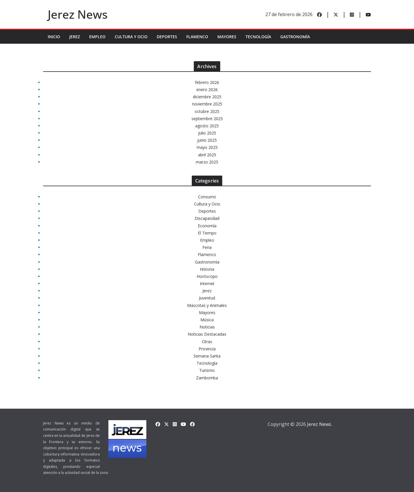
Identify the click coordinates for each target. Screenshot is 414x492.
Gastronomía (295, 36)
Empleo (97, 36)
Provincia (207, 348)
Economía (207, 225)
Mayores (226, 36)
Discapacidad (207, 218)
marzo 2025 (207, 162)
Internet (207, 283)
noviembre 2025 (207, 104)
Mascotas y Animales (207, 305)
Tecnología (258, 36)
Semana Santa (207, 356)
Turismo (207, 370)
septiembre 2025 (207, 118)
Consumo (207, 196)
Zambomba (207, 377)
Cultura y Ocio (131, 36)
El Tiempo (207, 233)
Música (207, 319)
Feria (207, 247)
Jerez (74, 36)
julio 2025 (207, 133)
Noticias (207, 327)
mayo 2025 (207, 147)
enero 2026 (207, 89)
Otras (207, 341)
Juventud (207, 298)
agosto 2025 (207, 125)
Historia (207, 269)
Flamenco (197, 36)
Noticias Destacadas (207, 334)
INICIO (54, 36)
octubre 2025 (207, 111)
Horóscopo (207, 276)
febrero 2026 (207, 82)
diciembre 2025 (207, 96)
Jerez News (78, 14)
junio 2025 (207, 140)
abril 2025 (207, 154)
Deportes (167, 36)
